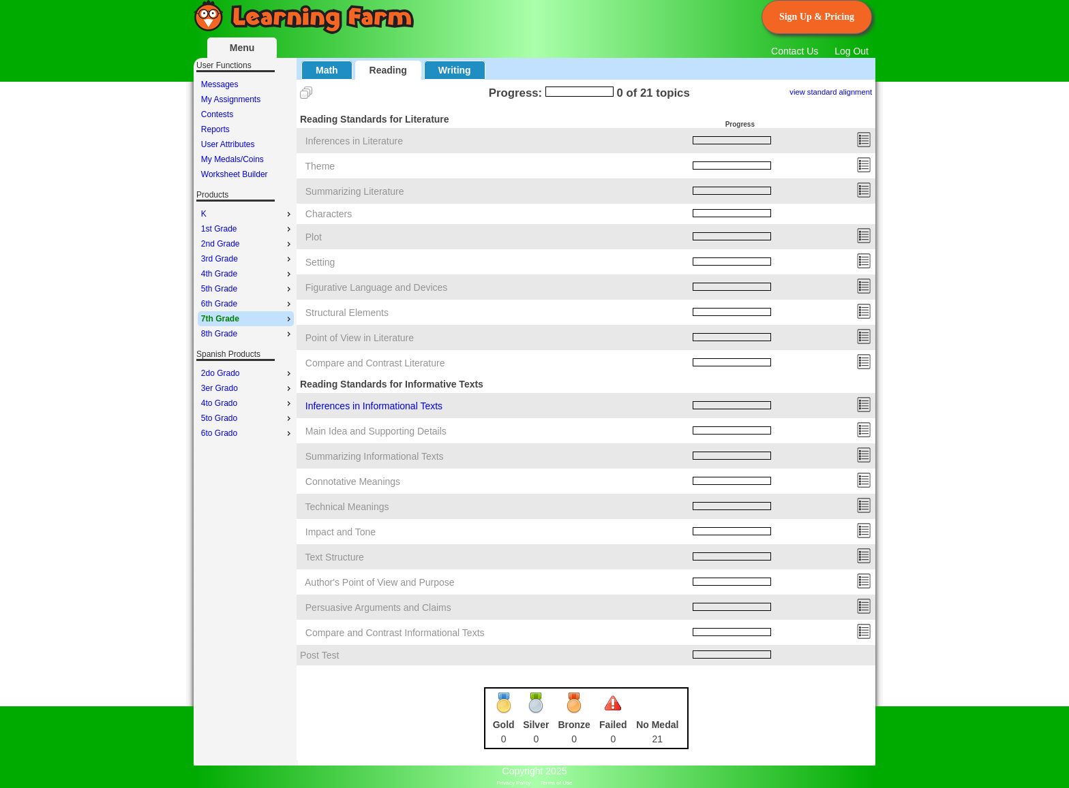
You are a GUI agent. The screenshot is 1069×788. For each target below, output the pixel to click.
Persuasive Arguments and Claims (378, 607)
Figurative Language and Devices (376, 287)
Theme (320, 166)
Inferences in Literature (354, 141)
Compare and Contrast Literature (375, 363)
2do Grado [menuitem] (247, 373)
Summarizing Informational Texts (374, 456)
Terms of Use (556, 783)
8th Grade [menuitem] (247, 333)
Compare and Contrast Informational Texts (395, 632)
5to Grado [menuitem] (247, 418)
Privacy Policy (514, 783)
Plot (313, 237)
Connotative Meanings (352, 481)
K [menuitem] (247, 213)
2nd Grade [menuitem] (247, 243)
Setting (320, 262)
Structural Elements (347, 312)
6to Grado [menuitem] (247, 433)
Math (327, 70)
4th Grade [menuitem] (247, 273)
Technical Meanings (347, 506)
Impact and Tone (340, 531)
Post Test (319, 655)
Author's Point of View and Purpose (380, 582)
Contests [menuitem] (217, 114)
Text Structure (334, 557)
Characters (328, 213)
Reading (388, 70)
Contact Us (794, 51)
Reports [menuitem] (215, 129)
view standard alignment (830, 92)
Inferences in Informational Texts (373, 405)
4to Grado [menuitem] (247, 403)
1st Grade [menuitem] (247, 228)
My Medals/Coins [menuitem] (232, 159)
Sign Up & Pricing (816, 17)
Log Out (851, 51)
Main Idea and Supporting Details (376, 431)
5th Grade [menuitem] (247, 288)
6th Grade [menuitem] (247, 303)
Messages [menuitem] (220, 84)
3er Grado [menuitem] (247, 388)
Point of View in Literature (359, 337)
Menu (242, 47)
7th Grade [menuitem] (247, 318)
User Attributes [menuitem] (228, 144)
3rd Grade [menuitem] (247, 258)
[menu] (245, 129)
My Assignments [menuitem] (230, 99)
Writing (454, 70)
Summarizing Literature (354, 191)
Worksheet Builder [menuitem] (234, 174)
